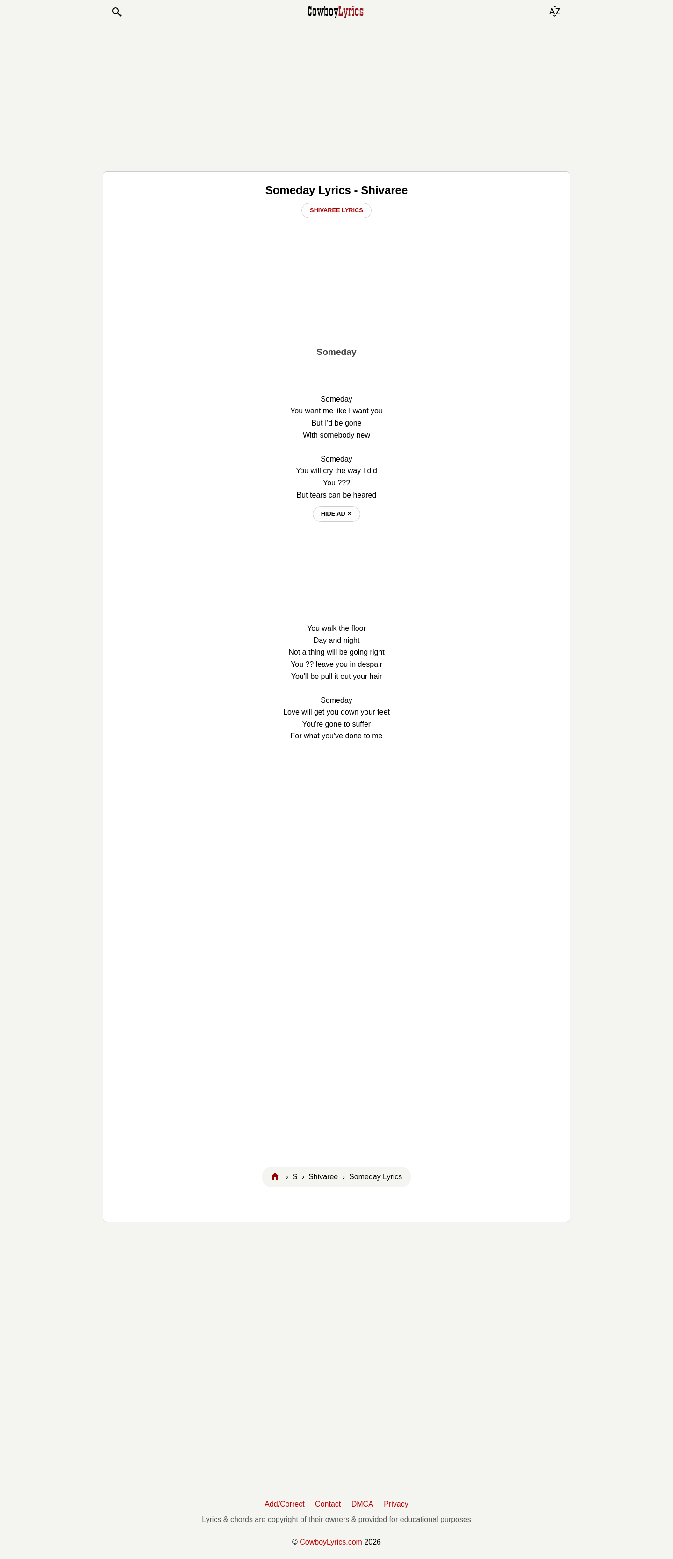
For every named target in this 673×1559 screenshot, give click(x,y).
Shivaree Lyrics (336, 210)
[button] (116, 12)
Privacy (396, 1504)
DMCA (362, 1504)
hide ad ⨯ (336, 513)
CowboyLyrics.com (331, 1542)
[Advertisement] (336, 94)
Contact (328, 1504)
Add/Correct (284, 1504)
